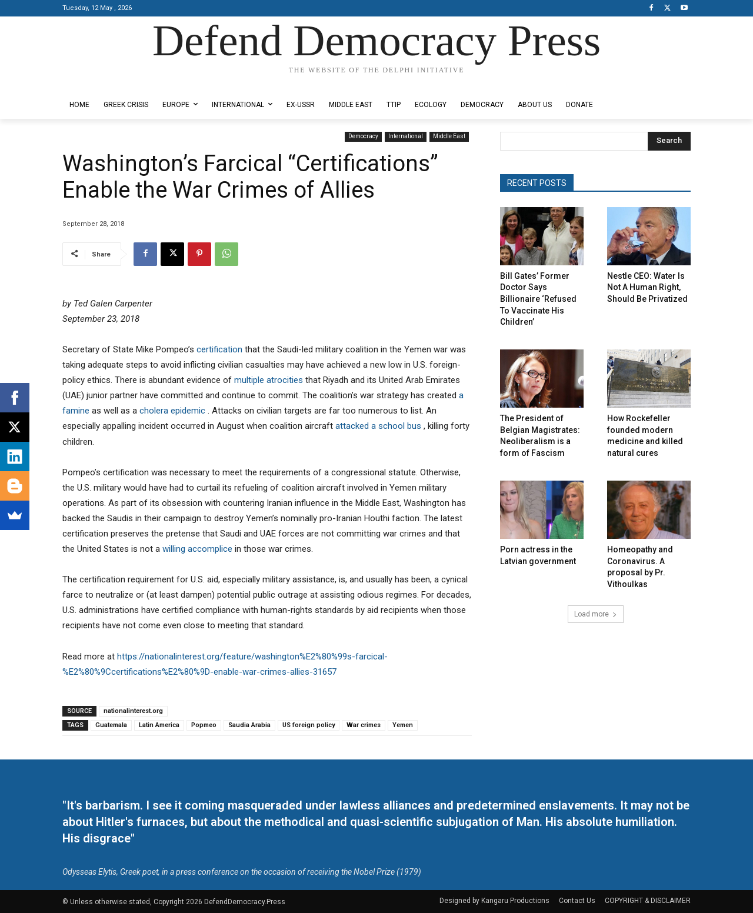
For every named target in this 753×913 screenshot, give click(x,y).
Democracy (363, 137)
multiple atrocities (269, 380)
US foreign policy (308, 725)
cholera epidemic (173, 410)
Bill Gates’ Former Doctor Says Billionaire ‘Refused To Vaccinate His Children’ (538, 298)
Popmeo (203, 725)
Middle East (449, 137)
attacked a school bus (379, 426)
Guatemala (111, 725)
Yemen (402, 725)
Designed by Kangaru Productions (108, 81)
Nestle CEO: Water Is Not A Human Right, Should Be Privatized (647, 287)
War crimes (363, 725)
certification (220, 349)
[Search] (669, 141)
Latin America (159, 725)
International (406, 137)
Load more (595, 614)
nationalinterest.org (133, 711)
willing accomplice (198, 549)
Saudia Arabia (249, 725)
